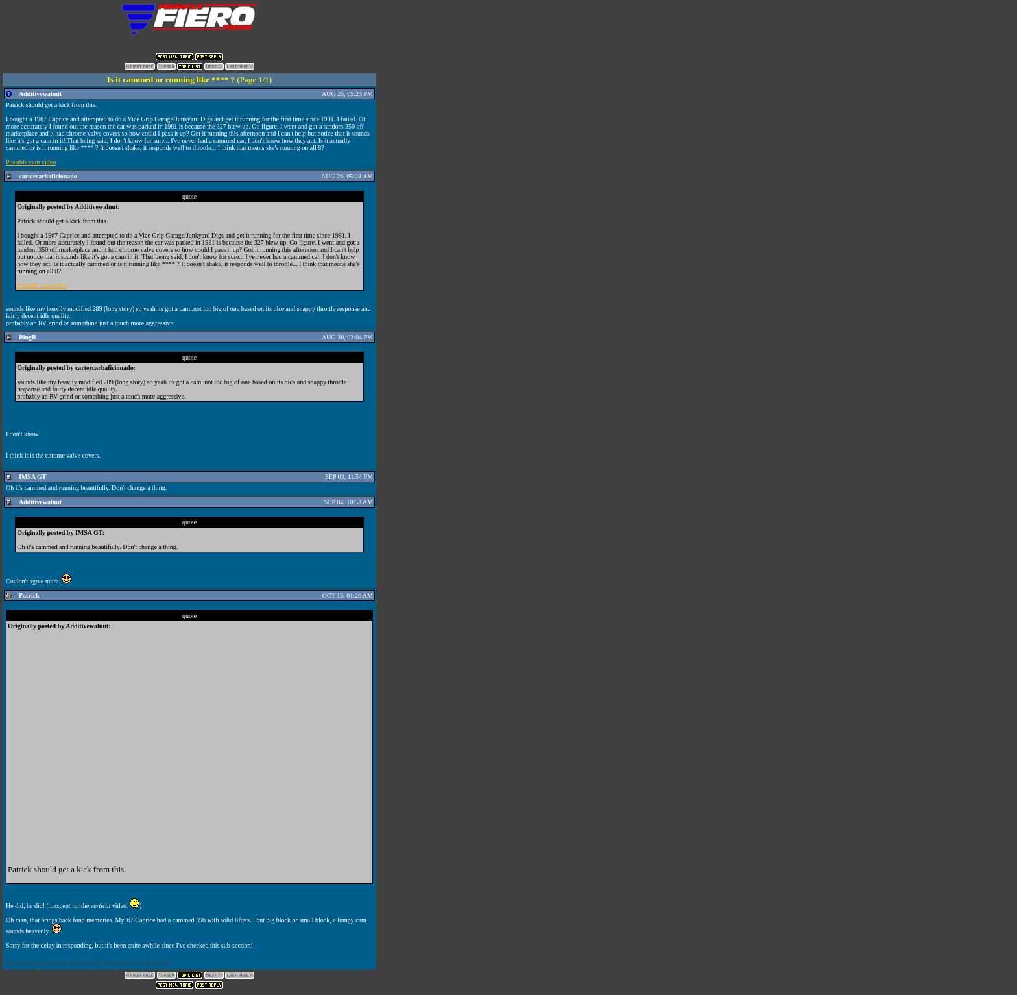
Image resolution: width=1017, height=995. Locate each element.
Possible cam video (31, 162)
